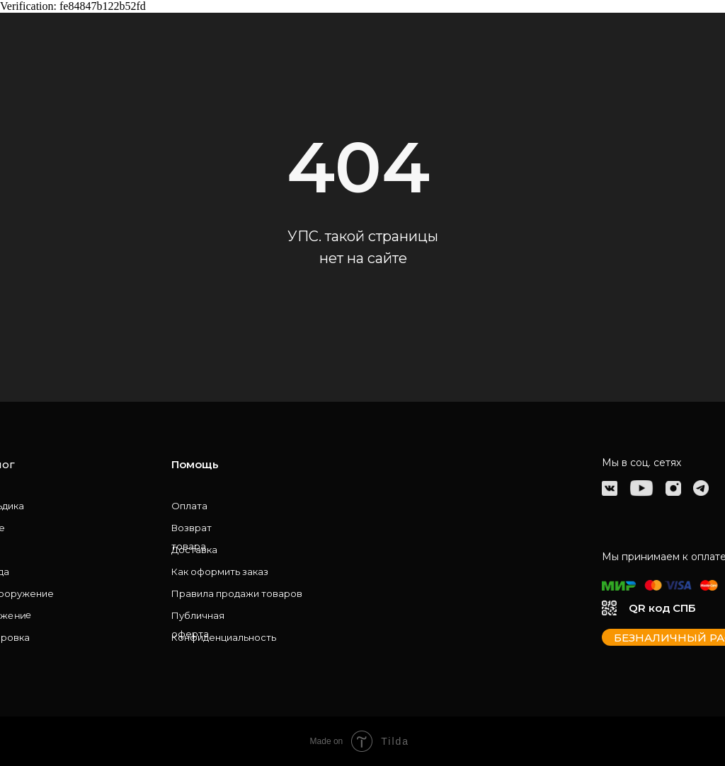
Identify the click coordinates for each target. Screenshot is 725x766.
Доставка (194, 549)
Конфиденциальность (223, 637)
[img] (609, 488)
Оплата (189, 505)
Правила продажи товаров (236, 593)
